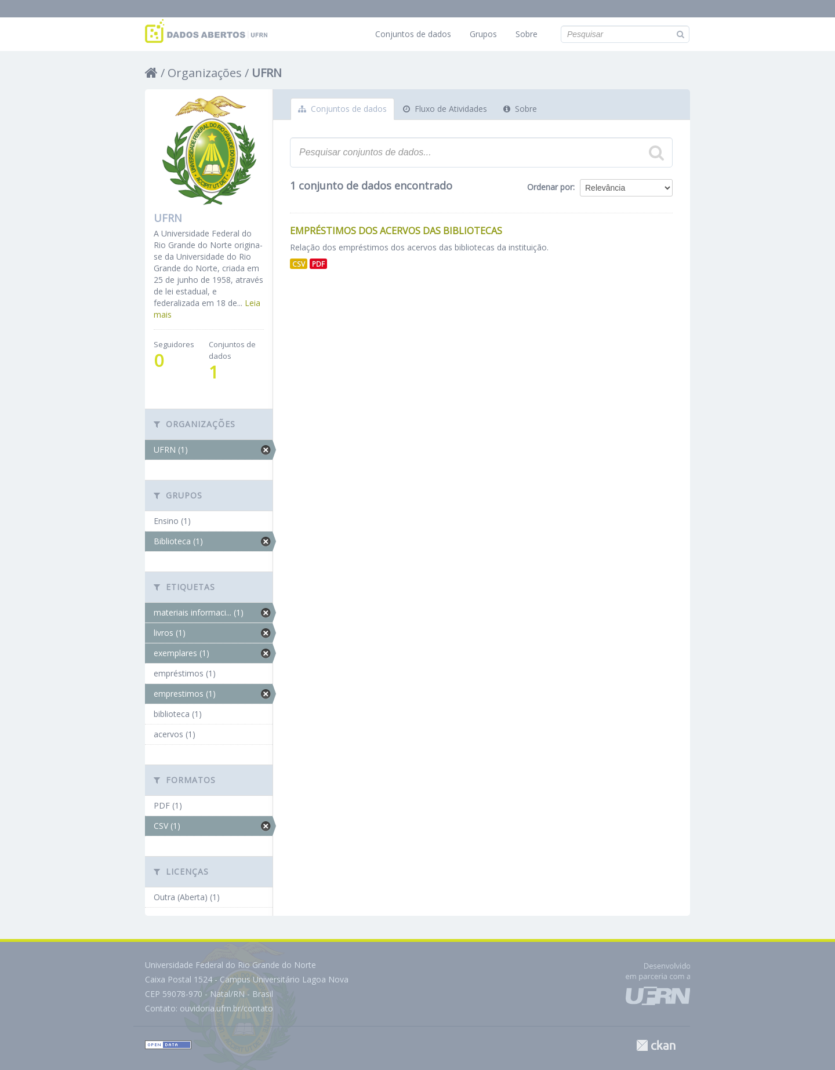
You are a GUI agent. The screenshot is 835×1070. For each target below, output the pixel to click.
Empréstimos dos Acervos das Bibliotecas (396, 230)
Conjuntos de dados (413, 33)
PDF (318, 263)
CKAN (656, 1045)
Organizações (205, 73)
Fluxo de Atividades (445, 108)
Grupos (483, 33)
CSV (298, 263)
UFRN (267, 73)
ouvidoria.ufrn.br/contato (226, 1008)
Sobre (526, 33)
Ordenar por (550, 186)
